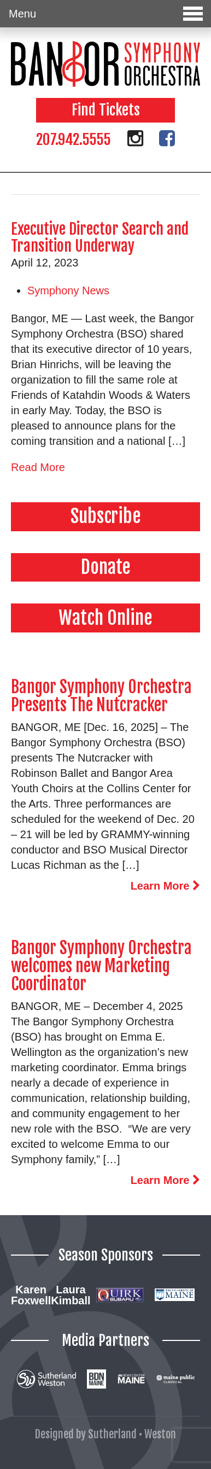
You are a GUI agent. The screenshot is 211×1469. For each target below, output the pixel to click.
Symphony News (68, 290)
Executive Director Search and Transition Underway (100, 237)
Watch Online (105, 617)
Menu (106, 14)
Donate (106, 566)
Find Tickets (106, 110)
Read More (38, 467)
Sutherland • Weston (132, 1434)
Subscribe (106, 515)
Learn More (165, 886)
